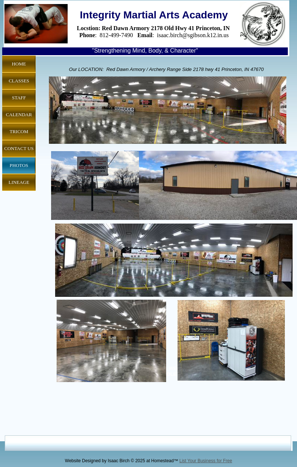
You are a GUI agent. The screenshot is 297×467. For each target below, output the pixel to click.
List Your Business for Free (205, 460)
